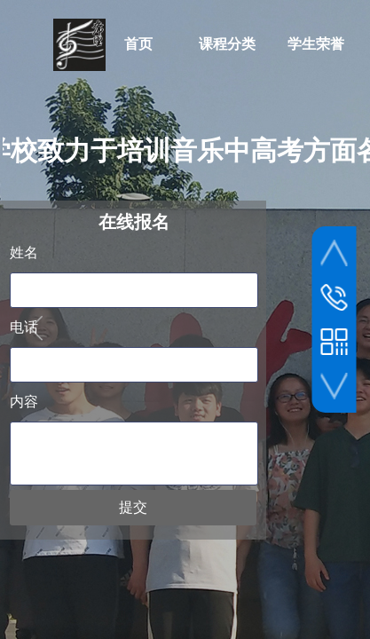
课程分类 (227, 43)
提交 (133, 507)
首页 (138, 43)
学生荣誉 (315, 43)
